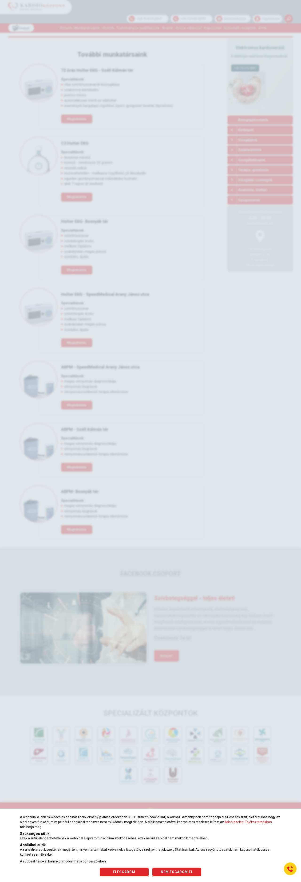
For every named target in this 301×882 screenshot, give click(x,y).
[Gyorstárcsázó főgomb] (290, 869)
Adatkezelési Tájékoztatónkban (248, 822)
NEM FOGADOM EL (177, 872)
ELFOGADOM (124, 872)
